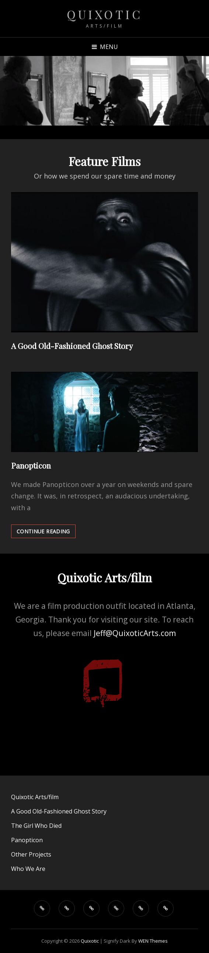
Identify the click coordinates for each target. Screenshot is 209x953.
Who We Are (28, 869)
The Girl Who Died (36, 826)
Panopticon (31, 465)
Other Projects (31, 854)
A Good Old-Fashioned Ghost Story (72, 345)
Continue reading (46, 531)
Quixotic (104, 14)
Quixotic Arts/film (35, 797)
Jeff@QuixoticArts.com (135, 633)
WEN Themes (153, 941)
